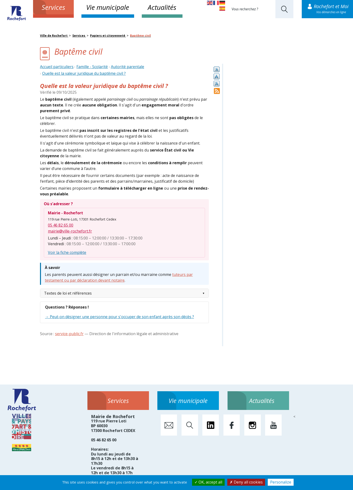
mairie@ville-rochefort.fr (70, 231)
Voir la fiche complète (67, 252)
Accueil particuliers (57, 66)
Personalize (280, 482)
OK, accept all (208, 482)
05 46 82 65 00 (60, 225)
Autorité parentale (127, 66)
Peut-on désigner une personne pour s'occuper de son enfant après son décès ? (122, 316)
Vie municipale (107, 7)
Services (53, 7)
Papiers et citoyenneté (108, 36)
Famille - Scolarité (92, 66)
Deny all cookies (246, 482)
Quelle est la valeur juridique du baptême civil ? (84, 73)
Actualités (162, 7)
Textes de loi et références (68, 293)
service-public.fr (69, 333)
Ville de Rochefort (54, 36)
